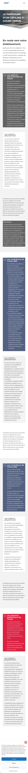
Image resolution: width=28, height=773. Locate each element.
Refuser (14, 763)
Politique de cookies (13, 770)
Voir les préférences (14, 767)
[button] (26, 742)
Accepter (14, 759)
